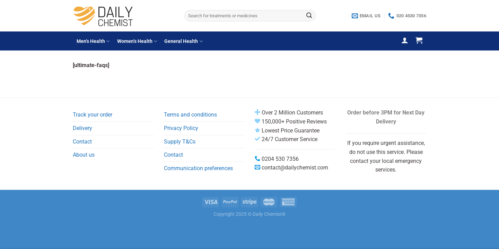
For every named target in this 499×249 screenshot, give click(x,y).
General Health (183, 41)
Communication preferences (198, 168)
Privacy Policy (181, 128)
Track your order (92, 114)
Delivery (82, 128)
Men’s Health (93, 41)
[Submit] (309, 16)
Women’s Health (137, 41)
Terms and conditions (190, 114)
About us (84, 154)
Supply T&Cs (179, 141)
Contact (82, 141)
